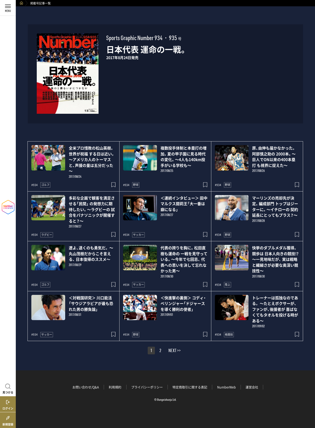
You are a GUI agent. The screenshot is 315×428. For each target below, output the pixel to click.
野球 (135, 185)
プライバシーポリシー (147, 387)
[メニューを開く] (8, 8)
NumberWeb (226, 387)
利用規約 (115, 387)
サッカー (138, 235)
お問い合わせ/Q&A (85, 387)
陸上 (227, 284)
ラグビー (46, 235)
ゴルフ (45, 185)
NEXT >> (174, 351)
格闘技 (229, 334)
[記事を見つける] (8, 388)
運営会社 (252, 387)
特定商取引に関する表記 (189, 387)
